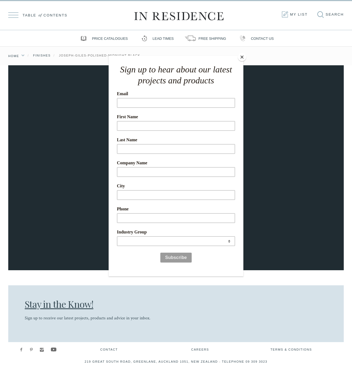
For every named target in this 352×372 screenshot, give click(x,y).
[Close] (242, 57)
